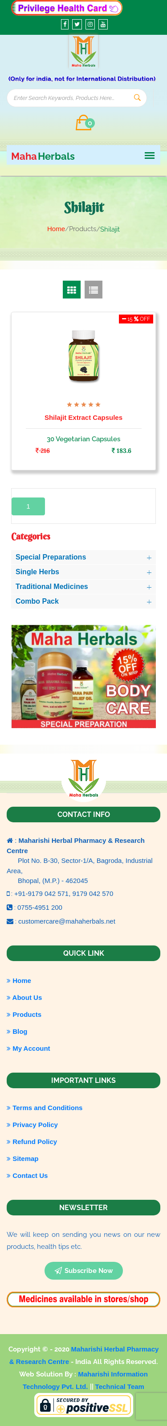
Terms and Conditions (44, 1107)
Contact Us (27, 1175)
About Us (24, 997)
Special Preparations (51, 557)
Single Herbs (37, 572)
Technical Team (119, 1386)
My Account (28, 1048)
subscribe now (83, 1270)
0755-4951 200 (39, 907)
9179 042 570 (93, 893)
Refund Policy (32, 1141)
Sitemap (23, 1158)
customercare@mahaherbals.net (66, 921)
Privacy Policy (32, 1124)
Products (24, 1014)
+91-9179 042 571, (43, 893)
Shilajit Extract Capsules (83, 417)
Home (56, 228)
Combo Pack (37, 601)
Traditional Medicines (52, 586)
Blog (17, 1031)
